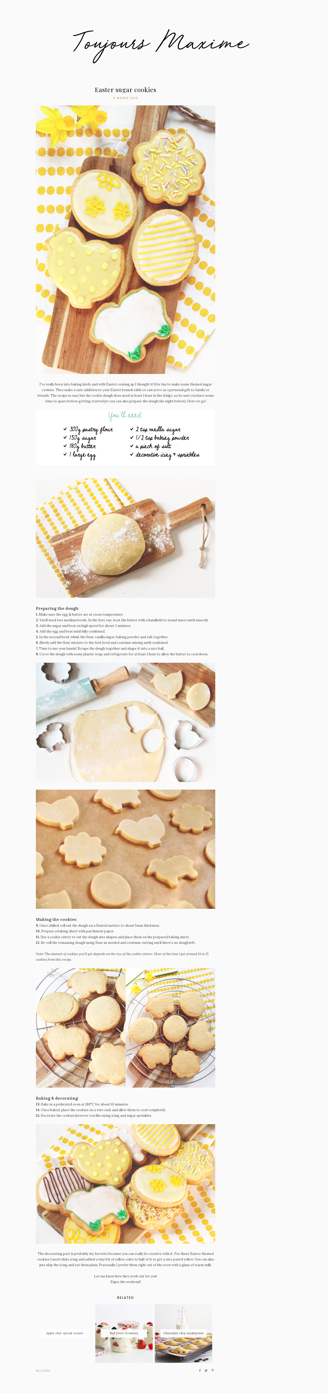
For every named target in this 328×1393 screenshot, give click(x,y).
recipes (43, 1371)
